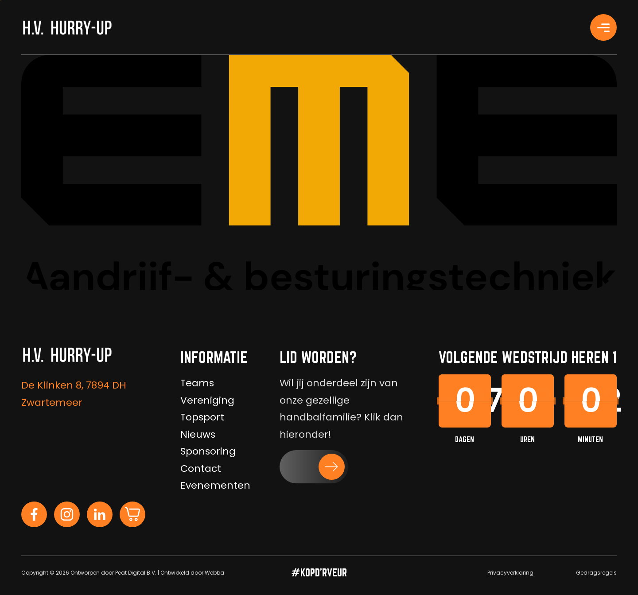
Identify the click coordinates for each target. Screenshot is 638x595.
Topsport (202, 417)
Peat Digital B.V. (135, 572)
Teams (197, 383)
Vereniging (207, 400)
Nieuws (197, 434)
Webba (214, 572)
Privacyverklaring (510, 572)
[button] (314, 466)
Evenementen (215, 485)
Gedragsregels (596, 572)
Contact (200, 468)
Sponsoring (208, 451)
